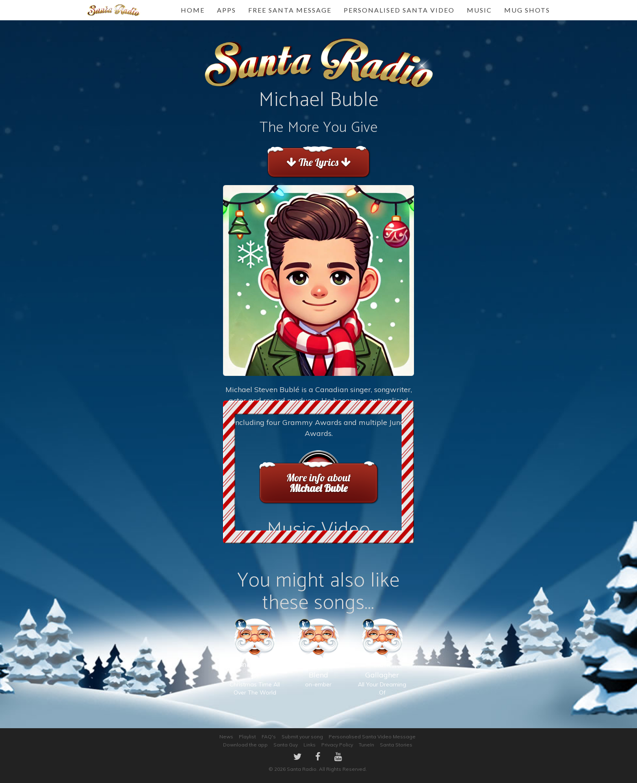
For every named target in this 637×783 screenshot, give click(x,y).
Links (309, 745)
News (226, 736)
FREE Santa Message (290, 10)
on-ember (318, 661)
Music (479, 10)
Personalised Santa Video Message (372, 736)
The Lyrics (318, 162)
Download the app (245, 745)
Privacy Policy (337, 745)
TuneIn (366, 745)
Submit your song (302, 736)
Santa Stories (396, 745)
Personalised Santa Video (399, 10)
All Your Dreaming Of (382, 665)
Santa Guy (285, 745)
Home (193, 10)
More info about (318, 483)
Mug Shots (527, 10)
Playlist (247, 736)
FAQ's (269, 736)
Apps (226, 10)
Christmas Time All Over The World (255, 665)
